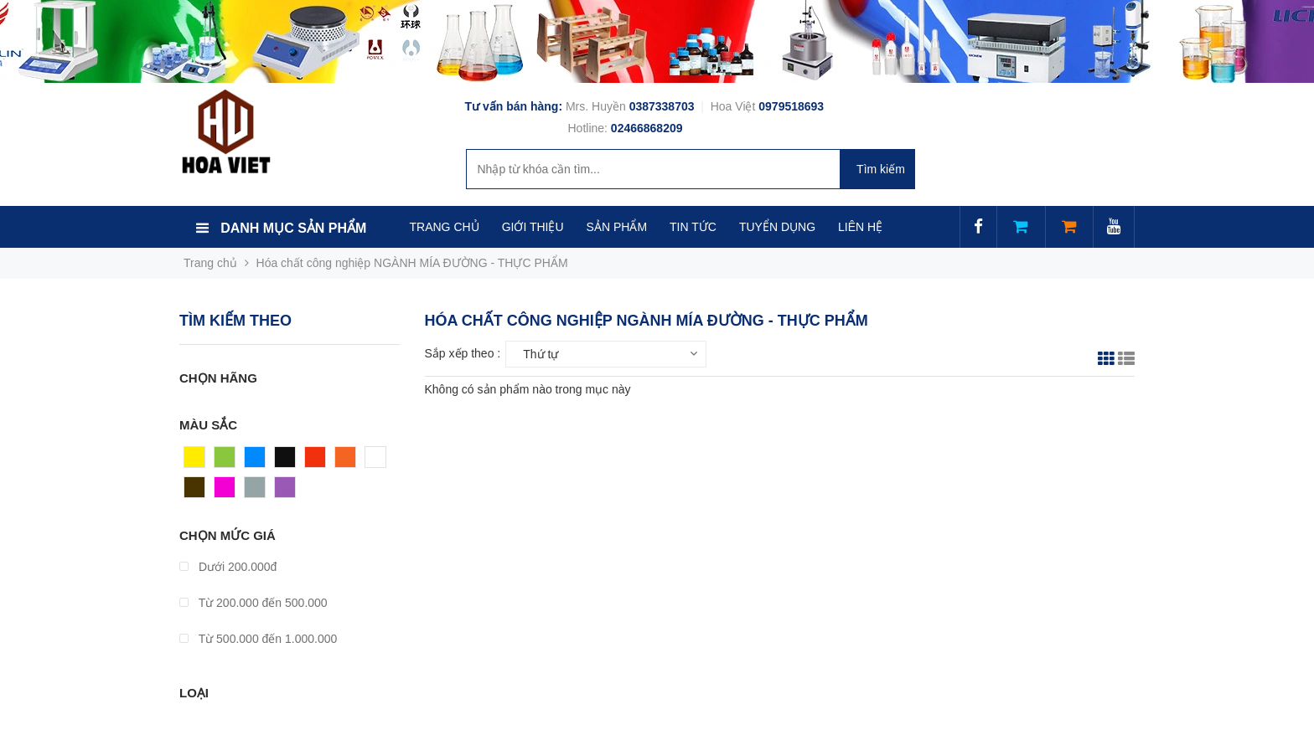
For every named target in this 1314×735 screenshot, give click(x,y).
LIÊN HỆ (860, 227)
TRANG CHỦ (444, 227)
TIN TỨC (693, 227)
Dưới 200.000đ (228, 566)
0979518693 (791, 106)
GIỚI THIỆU (533, 227)
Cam (347, 461)
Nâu (195, 491)
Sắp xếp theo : (463, 353)
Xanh (228, 461)
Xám (257, 491)
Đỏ (312, 461)
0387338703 (663, 106)
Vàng (198, 461)
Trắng (380, 461)
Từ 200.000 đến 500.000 (253, 602)
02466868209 (647, 128)
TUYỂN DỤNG (777, 227)
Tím (285, 491)
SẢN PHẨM (617, 227)
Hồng (229, 491)
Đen (286, 461)
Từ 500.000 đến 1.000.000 (258, 638)
